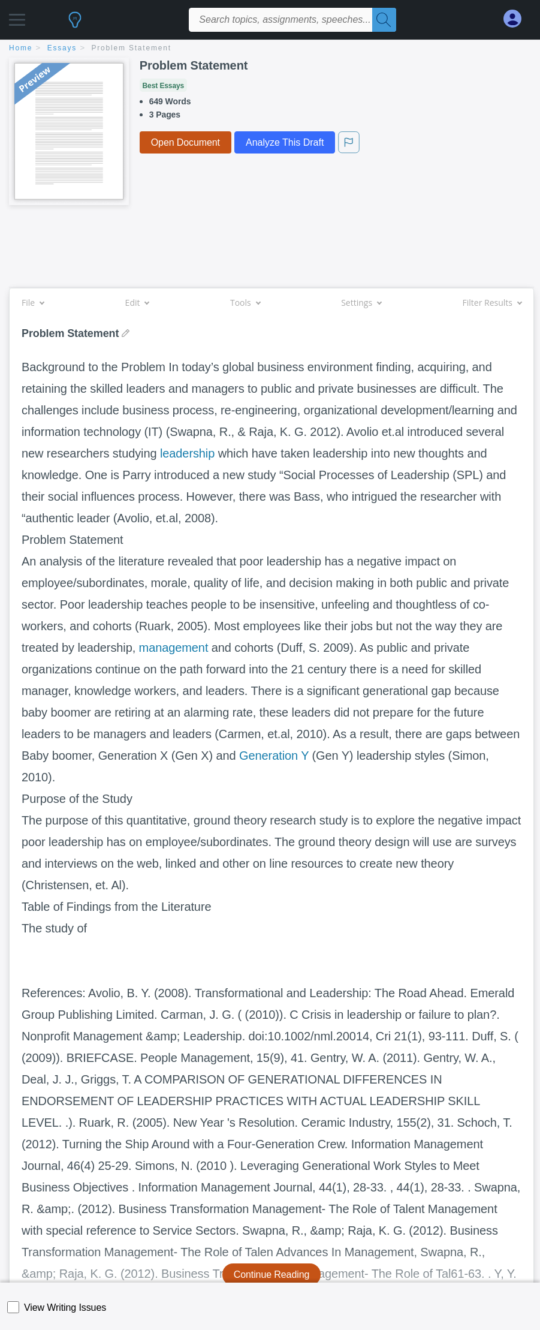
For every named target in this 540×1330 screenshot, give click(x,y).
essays (62, 48)
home (20, 48)
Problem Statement (131, 48)
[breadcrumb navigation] (270, 49)
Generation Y (274, 755)
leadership (187, 453)
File (33, 302)
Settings (361, 302)
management (174, 647)
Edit (137, 302)
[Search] (384, 20)
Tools (245, 302)
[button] (17, 16)
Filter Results (492, 302)
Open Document (185, 142)
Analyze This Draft (285, 142)
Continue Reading (272, 1274)
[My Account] (517, 19)
